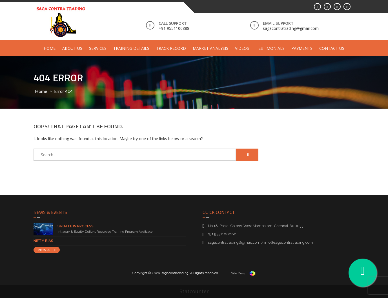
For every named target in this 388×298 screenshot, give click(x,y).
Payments (301, 48)
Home (50, 48)
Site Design (243, 273)
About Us (72, 48)
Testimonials (270, 48)
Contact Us (331, 48)
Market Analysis (210, 48)
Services (98, 48)
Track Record (171, 48)
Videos (242, 48)
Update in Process (75, 226)
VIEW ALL (47, 250)
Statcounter (194, 291)
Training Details (131, 48)
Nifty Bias (43, 241)
